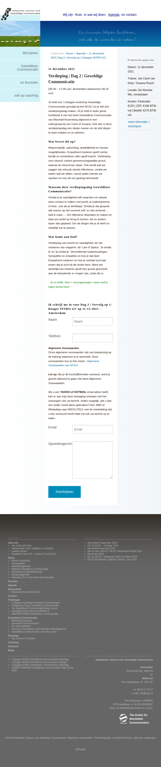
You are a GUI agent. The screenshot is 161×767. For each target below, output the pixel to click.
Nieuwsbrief (14, 589)
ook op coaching (26, 95)
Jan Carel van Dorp (21, 545)
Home (69, 53)
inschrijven (134, 126)
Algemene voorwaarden (80, 738)
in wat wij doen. (95, 14)
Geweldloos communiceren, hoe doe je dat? (34, 631)
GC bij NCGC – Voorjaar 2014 (102, 545)
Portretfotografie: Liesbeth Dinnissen (113, 738)
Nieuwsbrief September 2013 (102, 543)
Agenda (113, 14)
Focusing (13, 635)
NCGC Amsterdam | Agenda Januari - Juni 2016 (112, 559)
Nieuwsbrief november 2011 (26, 592)
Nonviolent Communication (25, 623)
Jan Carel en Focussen (23, 638)
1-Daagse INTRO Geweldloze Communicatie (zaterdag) (40, 659)
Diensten (13, 581)
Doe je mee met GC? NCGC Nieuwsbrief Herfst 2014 (114, 551)
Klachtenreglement (21, 566)
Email (52, 427)
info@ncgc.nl (146, 693)
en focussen (29, 82)
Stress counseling (21, 560)
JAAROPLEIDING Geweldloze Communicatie (35, 614)
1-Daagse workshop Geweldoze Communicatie (36, 602)
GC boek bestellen (21, 626)
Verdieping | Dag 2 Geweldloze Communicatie (35, 605)
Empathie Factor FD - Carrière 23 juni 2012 (34, 554)
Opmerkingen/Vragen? (56, 444)
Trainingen (14, 600)
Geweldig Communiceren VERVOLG (30, 611)
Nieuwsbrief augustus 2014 (101, 548)
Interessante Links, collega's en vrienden (32, 548)
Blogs (11, 650)
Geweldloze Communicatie (27, 67)
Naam (52, 319)
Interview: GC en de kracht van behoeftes (33, 577)
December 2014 (95, 554)
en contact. (129, 14)
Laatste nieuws (19, 551)
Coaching (13, 642)
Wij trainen (30, 53)
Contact (12, 596)
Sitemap (138, 738)
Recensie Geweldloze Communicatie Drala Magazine (39, 629)
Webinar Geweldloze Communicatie (30, 569)
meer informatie (137, 122)
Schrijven (13, 646)
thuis (78, 14)
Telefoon (54, 336)
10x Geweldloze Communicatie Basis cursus (34, 608)
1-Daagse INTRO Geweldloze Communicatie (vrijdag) (39, 662)
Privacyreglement (20, 574)
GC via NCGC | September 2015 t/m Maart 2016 (112, 556)
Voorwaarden (18, 563)
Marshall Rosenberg (22, 620)
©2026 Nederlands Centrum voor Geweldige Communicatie (35, 738)
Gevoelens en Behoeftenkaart (27, 572)
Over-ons (13, 543)
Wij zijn (68, 14)
